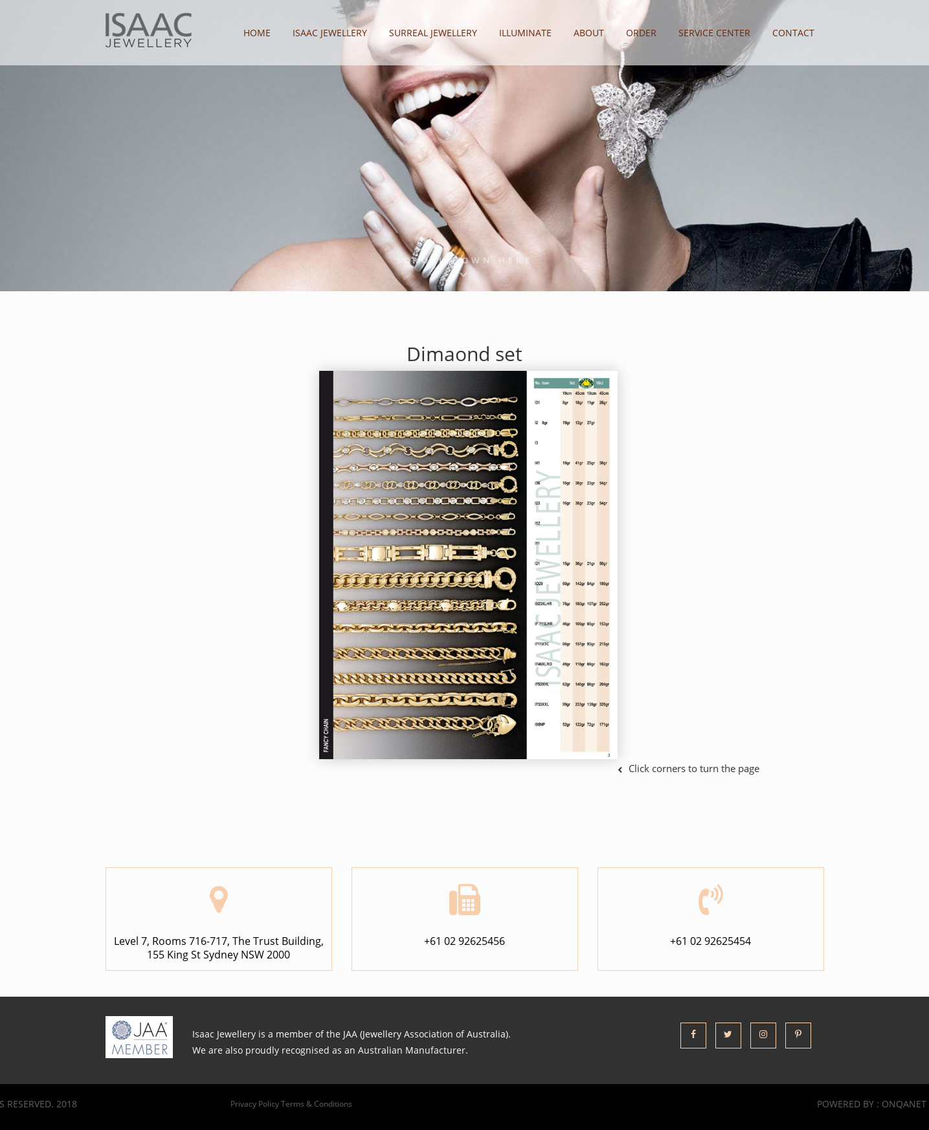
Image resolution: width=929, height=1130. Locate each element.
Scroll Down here (464, 266)
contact (793, 33)
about (589, 33)
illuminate (525, 33)
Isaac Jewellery (330, 33)
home (257, 33)
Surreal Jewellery (433, 33)
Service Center (714, 33)
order (641, 33)
